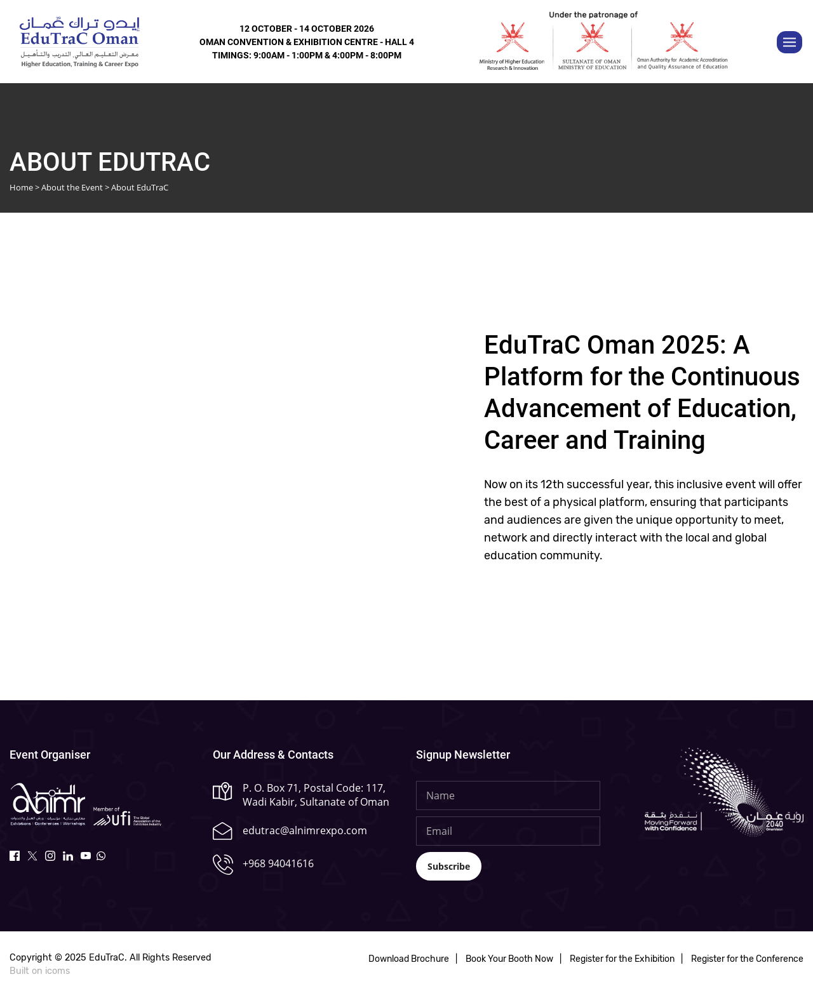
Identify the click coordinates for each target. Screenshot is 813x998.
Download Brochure (408, 959)
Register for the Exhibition (622, 959)
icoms (57, 971)
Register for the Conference (747, 959)
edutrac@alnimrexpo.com (305, 830)
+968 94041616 (278, 863)
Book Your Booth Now (509, 959)
